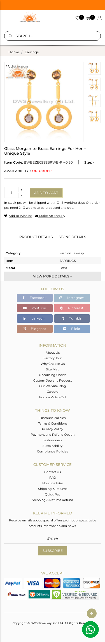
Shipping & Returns (52, 489)
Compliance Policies (52, 451)
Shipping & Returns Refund (52, 500)
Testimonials (52, 440)
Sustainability (52, 446)
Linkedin (35, 318)
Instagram (72, 298)
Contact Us (52, 472)
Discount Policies (52, 418)
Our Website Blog (52, 386)
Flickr (71, 329)
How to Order (52, 483)
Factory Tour (52, 358)
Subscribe (53, 550)
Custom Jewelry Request (52, 380)
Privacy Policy (52, 429)
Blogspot (34, 329)
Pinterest (71, 308)
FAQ (52, 478)
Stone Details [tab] (72, 237)
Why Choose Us (53, 364)
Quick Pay (52, 494)
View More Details (52, 276)
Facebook (34, 298)
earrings (32, 52)
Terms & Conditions (52, 423)
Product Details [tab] (36, 237)
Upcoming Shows (52, 375)
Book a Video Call (52, 397)
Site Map (52, 369)
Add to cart (46, 193)
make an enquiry (50, 216)
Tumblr (71, 318)
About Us (53, 352)
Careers (52, 392)
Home (13, 52)
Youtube (34, 308)
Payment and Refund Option (52, 435)
